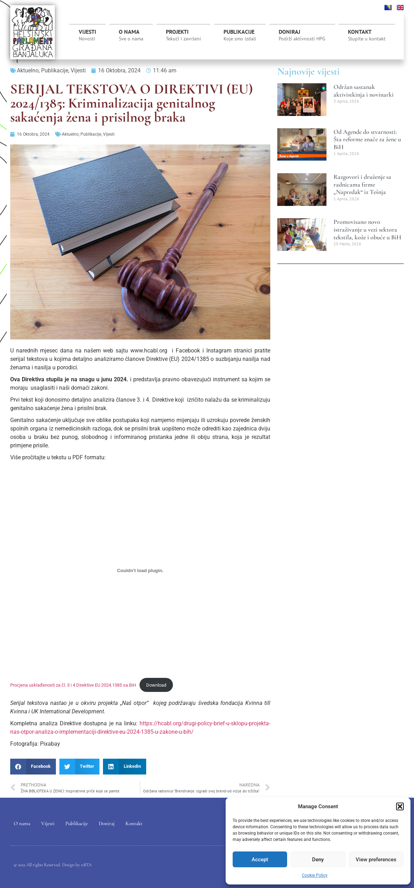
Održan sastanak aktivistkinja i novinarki (364, 90)
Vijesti (87, 35)
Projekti (183, 37)
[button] (399, 806)
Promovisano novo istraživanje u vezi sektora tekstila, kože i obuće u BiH (367, 229)
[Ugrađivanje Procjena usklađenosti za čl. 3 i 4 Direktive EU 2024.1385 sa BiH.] (140, 570)
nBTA (86, 865)
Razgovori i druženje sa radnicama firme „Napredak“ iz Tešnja (362, 184)
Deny (318, 859)
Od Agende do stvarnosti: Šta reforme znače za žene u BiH (367, 139)
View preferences (376, 859)
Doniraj (302, 35)
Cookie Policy (315, 875)
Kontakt (367, 35)
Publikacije (240, 35)
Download (156, 685)
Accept (260, 859)
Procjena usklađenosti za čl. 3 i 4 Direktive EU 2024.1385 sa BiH (73, 685)
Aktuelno (28, 70)
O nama (131, 35)
